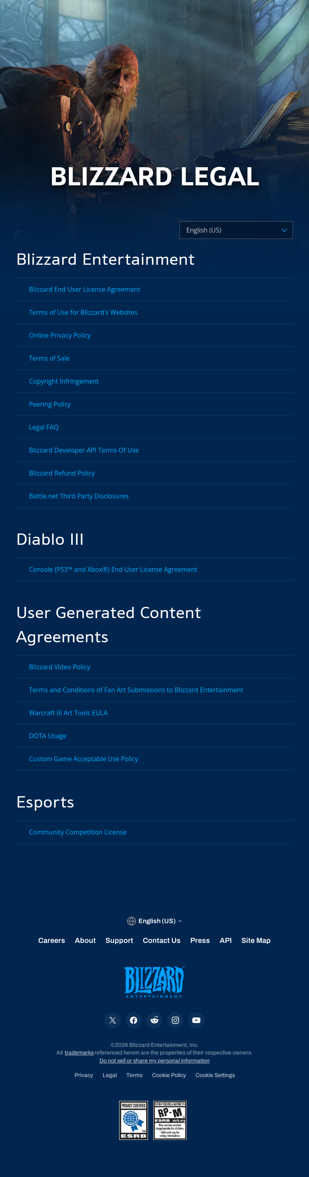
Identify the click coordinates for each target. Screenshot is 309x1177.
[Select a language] (221, 230)
